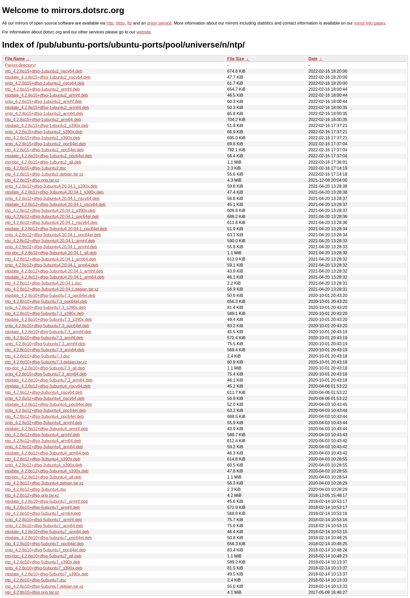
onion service (159, 23)
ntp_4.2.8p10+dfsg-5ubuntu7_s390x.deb (42, 562)
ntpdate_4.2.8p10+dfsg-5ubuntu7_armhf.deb (46, 501)
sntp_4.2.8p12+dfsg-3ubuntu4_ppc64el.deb (45, 410)
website (143, 32)
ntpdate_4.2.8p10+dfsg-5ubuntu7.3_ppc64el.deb (50, 295)
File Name (15, 58)
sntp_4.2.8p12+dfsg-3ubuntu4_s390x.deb (43, 465)
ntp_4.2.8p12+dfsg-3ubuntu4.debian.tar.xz (44, 483)
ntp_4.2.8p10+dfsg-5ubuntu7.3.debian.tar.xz (46, 362)
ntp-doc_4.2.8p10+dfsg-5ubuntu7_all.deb (43, 556)
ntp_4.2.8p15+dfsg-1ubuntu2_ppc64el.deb (44, 150)
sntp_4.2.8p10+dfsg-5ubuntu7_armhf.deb (43, 520)
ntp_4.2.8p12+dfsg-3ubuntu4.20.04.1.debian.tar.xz (52, 289)
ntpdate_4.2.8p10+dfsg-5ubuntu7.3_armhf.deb (48, 332)
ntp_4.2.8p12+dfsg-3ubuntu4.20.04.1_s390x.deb (50, 210)
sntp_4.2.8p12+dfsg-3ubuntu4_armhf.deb (43, 423)
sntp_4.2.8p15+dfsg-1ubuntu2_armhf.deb (43, 101)
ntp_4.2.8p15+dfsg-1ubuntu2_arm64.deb (43, 119)
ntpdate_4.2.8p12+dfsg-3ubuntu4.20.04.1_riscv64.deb (55, 204)
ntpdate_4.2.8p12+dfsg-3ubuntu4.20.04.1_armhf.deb (54, 271)
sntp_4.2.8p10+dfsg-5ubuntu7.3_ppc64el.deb (47, 326)
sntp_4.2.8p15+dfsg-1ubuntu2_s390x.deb (43, 132)
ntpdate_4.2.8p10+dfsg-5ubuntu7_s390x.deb (46, 574)
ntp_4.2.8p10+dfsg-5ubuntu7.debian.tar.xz (44, 586)
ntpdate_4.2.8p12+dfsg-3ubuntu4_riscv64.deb (47, 386)
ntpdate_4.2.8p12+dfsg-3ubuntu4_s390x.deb (46, 471)
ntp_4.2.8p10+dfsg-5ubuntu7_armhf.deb (42, 507)
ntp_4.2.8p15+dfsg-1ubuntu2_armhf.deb (42, 89)
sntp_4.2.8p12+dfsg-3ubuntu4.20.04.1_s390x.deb (51, 186)
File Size (235, 58)
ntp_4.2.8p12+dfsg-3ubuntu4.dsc (35, 489)
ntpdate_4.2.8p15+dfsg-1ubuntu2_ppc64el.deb (48, 156)
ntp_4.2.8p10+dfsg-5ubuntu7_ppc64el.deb (44, 544)
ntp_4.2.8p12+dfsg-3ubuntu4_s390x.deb (42, 459)
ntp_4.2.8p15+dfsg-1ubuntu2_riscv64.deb (43, 71)
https (120, 23)
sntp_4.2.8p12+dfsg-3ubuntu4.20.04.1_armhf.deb (51, 247)
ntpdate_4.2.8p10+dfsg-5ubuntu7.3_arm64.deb (49, 380)
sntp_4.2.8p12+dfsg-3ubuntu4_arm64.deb (44, 447)
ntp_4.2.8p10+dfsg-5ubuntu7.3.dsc (37, 356)
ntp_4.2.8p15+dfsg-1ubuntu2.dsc (35, 168)
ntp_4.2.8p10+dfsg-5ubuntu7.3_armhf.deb (44, 338)
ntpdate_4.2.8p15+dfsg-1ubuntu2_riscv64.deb (47, 77)
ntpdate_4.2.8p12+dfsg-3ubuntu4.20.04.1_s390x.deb (54, 192)
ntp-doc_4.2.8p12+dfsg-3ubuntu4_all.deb (43, 477)
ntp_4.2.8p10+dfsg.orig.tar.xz (32, 592)
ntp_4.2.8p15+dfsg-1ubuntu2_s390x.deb (42, 138)
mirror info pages (369, 23)
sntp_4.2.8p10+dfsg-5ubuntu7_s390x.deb (43, 568)
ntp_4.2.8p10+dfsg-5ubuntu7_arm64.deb (43, 513)
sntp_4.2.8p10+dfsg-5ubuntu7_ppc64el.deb (45, 550)
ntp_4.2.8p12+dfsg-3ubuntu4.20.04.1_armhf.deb (50, 241)
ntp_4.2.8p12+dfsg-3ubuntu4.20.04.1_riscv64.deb (51, 222)
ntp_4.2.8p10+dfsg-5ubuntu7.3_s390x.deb (44, 313)
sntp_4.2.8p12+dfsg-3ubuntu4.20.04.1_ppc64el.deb (53, 235)
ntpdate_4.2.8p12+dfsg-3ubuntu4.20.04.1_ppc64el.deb (56, 229)
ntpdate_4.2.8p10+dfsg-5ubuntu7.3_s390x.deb (48, 319)
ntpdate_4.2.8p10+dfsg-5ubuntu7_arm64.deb (47, 532)
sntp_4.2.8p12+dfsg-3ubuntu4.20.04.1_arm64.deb (51, 265)
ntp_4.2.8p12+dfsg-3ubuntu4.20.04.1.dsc (43, 283)
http (109, 23)
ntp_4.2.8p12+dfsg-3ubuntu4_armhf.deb (42, 435)
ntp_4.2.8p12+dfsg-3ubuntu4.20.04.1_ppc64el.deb (52, 216)
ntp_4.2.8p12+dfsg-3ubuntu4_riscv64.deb (43, 392)
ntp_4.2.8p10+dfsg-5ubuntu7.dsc (35, 580)
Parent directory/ (20, 65)
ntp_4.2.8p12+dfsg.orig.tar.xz (32, 495)
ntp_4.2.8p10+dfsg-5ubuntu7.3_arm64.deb (44, 350)
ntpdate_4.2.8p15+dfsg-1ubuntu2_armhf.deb (46, 95)
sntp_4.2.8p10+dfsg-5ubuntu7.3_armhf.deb (45, 344)
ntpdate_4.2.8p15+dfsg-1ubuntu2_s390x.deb (46, 125)
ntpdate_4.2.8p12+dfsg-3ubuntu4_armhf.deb (46, 429)
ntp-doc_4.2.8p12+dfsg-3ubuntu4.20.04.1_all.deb (50, 253)
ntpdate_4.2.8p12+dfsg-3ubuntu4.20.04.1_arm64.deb (54, 277)
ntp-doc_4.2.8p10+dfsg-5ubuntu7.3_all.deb (45, 368)
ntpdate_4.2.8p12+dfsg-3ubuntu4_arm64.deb (47, 453)
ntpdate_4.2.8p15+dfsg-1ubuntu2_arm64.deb (47, 107)
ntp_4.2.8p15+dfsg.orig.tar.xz (32, 180)
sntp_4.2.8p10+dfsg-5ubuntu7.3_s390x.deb (45, 307)
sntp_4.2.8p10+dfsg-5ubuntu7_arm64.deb (44, 526)
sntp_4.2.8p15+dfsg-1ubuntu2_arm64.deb (44, 113)
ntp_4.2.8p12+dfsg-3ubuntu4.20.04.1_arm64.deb (50, 259)
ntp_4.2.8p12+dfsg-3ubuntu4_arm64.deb (43, 441)
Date (312, 58)
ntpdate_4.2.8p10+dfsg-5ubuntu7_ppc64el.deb (48, 538)
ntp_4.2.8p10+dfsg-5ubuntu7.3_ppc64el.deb (46, 301)
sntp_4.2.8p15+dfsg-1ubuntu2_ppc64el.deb (45, 144)
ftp (129, 23)
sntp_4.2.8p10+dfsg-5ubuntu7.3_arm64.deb (46, 374)
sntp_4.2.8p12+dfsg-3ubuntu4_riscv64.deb (44, 398)
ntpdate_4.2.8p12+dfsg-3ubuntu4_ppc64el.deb (48, 404)
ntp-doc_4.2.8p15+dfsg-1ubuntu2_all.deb (43, 162)
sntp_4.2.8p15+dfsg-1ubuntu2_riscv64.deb (44, 83)
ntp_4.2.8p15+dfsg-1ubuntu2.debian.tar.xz (44, 174)
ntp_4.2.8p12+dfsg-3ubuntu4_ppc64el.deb (44, 416)
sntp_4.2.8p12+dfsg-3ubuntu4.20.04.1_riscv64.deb (52, 198)
